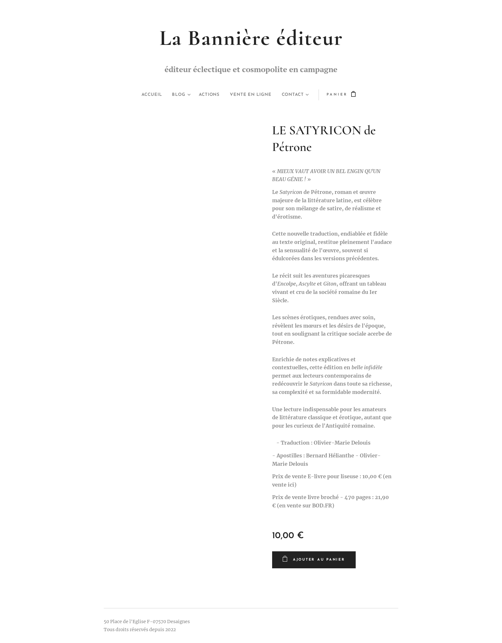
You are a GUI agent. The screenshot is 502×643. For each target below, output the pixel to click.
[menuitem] (146, 95)
